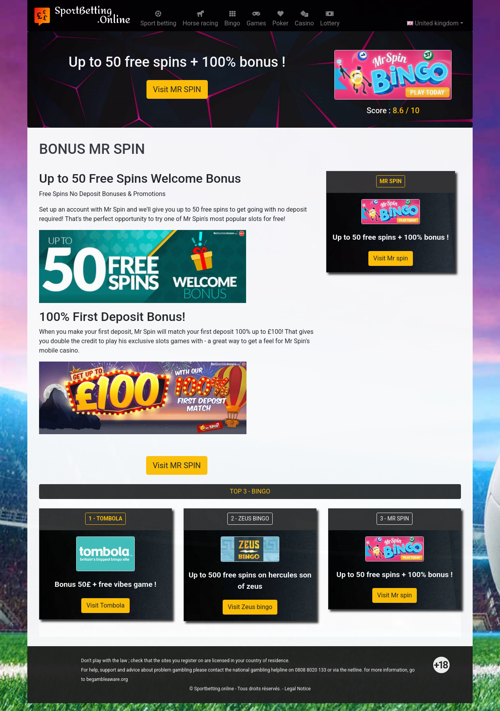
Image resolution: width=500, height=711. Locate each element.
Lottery (330, 18)
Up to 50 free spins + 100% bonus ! (177, 62)
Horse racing (200, 18)
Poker (280, 18)
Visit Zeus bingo (250, 607)
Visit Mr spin (390, 258)
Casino (304, 18)
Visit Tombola (105, 605)
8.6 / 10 (406, 110)
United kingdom (433, 23)
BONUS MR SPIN (92, 149)
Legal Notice (297, 688)
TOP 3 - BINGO (250, 491)
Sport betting (158, 18)
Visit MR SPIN (177, 89)
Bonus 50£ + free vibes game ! (106, 584)
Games (256, 18)
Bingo (232, 18)
